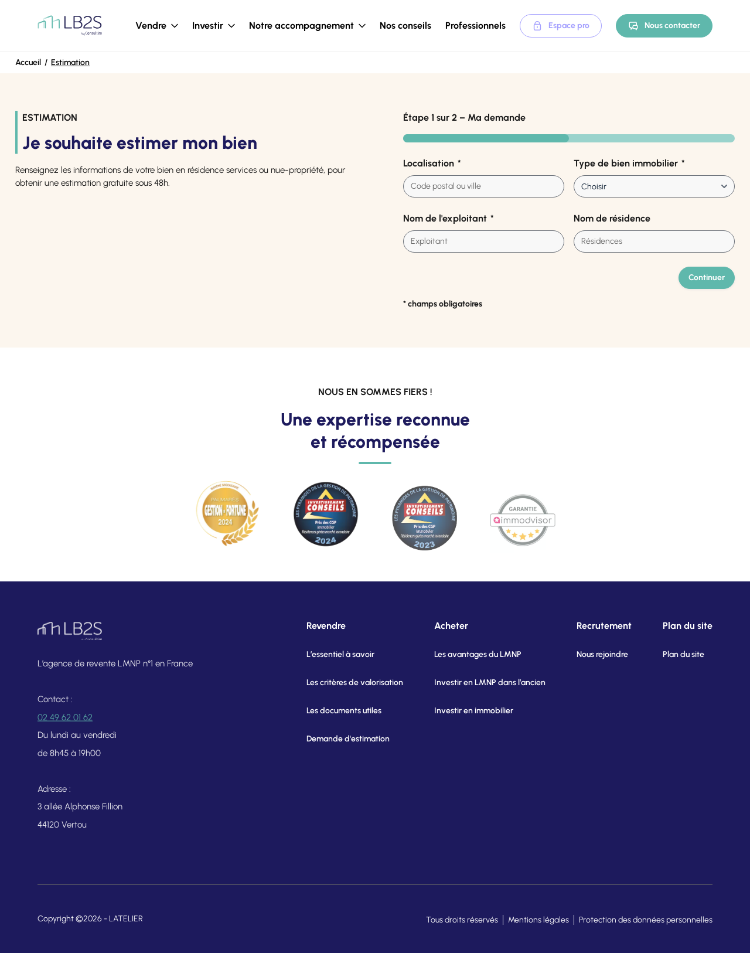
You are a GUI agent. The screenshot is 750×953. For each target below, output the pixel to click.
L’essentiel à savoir (328, 654)
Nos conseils (405, 25)
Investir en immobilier (460, 711)
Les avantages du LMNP (464, 654)
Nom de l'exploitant (448, 219)
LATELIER (126, 919)
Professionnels (475, 25)
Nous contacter (664, 26)
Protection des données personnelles (645, 920)
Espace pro (560, 26)
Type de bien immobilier (629, 163)
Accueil (28, 62)
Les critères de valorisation (342, 682)
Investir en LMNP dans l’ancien (476, 682)
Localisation (432, 163)
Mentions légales (538, 920)
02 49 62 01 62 (65, 726)
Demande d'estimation (335, 739)
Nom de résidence (612, 218)
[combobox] (483, 186)
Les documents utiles (331, 711)
